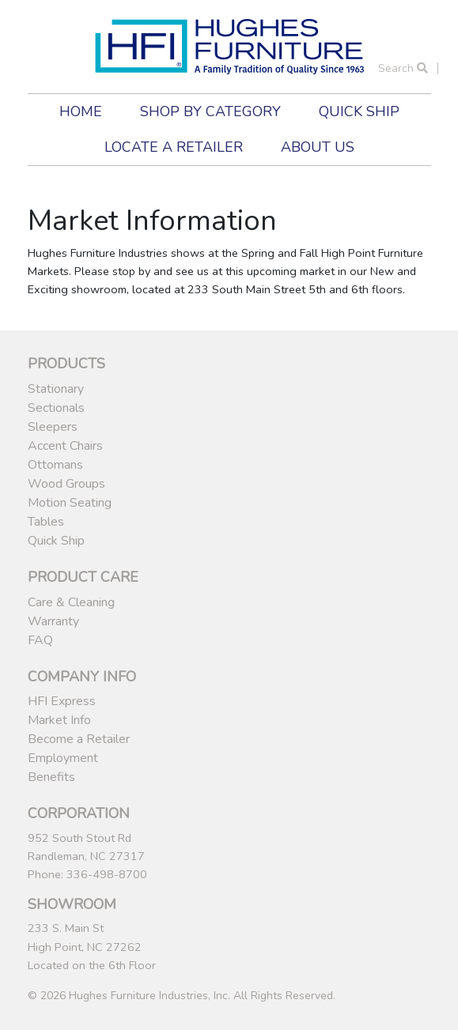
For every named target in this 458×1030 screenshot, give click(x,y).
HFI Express (62, 701)
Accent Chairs (65, 446)
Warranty (53, 621)
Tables (46, 521)
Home (80, 111)
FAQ (40, 640)
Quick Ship (359, 111)
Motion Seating (70, 502)
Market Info (59, 720)
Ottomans (55, 464)
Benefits (51, 777)
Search (403, 68)
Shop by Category (210, 111)
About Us (317, 147)
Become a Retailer (79, 739)
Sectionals (56, 408)
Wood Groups (66, 483)
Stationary (56, 389)
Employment (63, 758)
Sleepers (53, 427)
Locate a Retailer (173, 147)
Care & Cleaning (71, 602)
